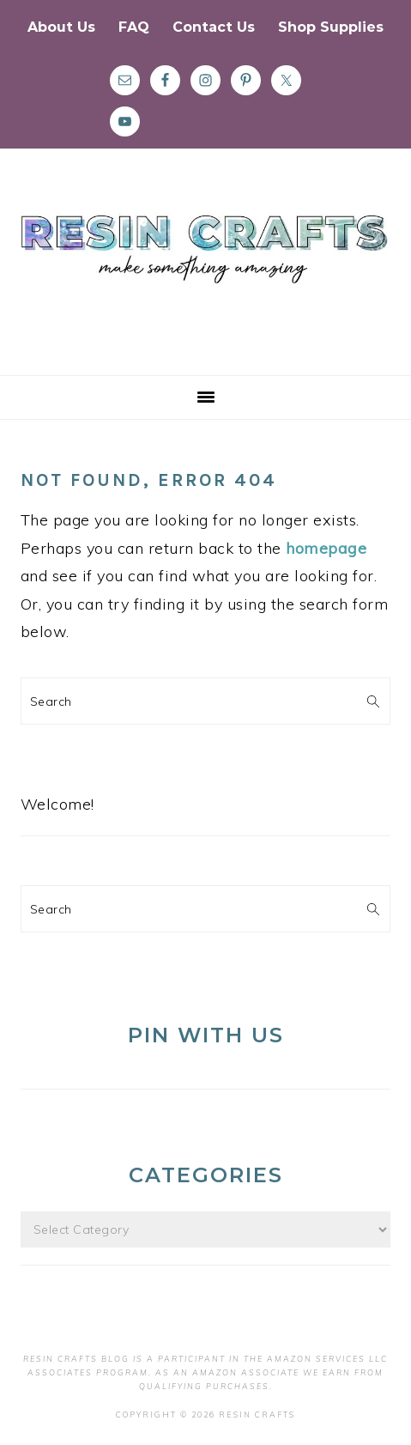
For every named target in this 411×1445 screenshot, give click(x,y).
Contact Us (213, 27)
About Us (61, 27)
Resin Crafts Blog (205, 277)
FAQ (133, 27)
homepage (326, 548)
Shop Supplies (331, 27)
